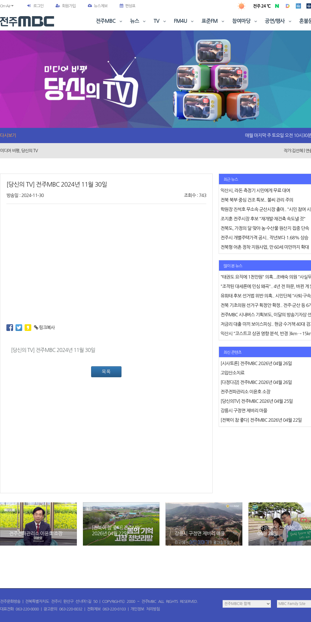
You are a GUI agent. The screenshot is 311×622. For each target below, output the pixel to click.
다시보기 (8, 135)
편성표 (127, 6)
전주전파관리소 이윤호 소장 (35, 533)
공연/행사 (278, 21)
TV (160, 21)
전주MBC (109, 21)
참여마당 (245, 21)
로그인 (38, 6)
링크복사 (44, 327)
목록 (106, 371)
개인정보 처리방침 (145, 609)
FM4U (184, 21)
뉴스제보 (98, 6)
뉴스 (138, 21)
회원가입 (66, 6)
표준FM (214, 21)
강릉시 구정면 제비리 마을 (200, 533)
